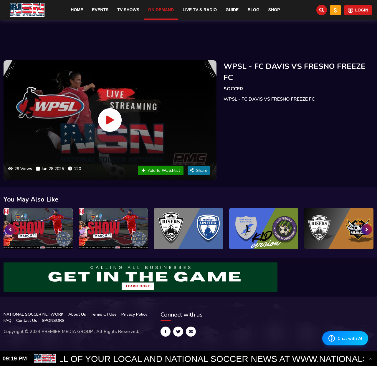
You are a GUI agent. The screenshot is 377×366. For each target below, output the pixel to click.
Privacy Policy (134, 314)
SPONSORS (53, 320)
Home (77, 9)
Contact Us (26, 320)
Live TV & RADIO (200, 9)
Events (100, 9)
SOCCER (233, 89)
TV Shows (128, 9)
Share (198, 170)
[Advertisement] (188, 37)
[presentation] (10, 229)
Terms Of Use (104, 314)
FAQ (7, 320)
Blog (253, 9)
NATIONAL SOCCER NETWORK (34, 314)
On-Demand (161, 9)
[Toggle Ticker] (370, 358)
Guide (232, 9)
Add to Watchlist (161, 170)
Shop (274, 9)
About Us (77, 314)
